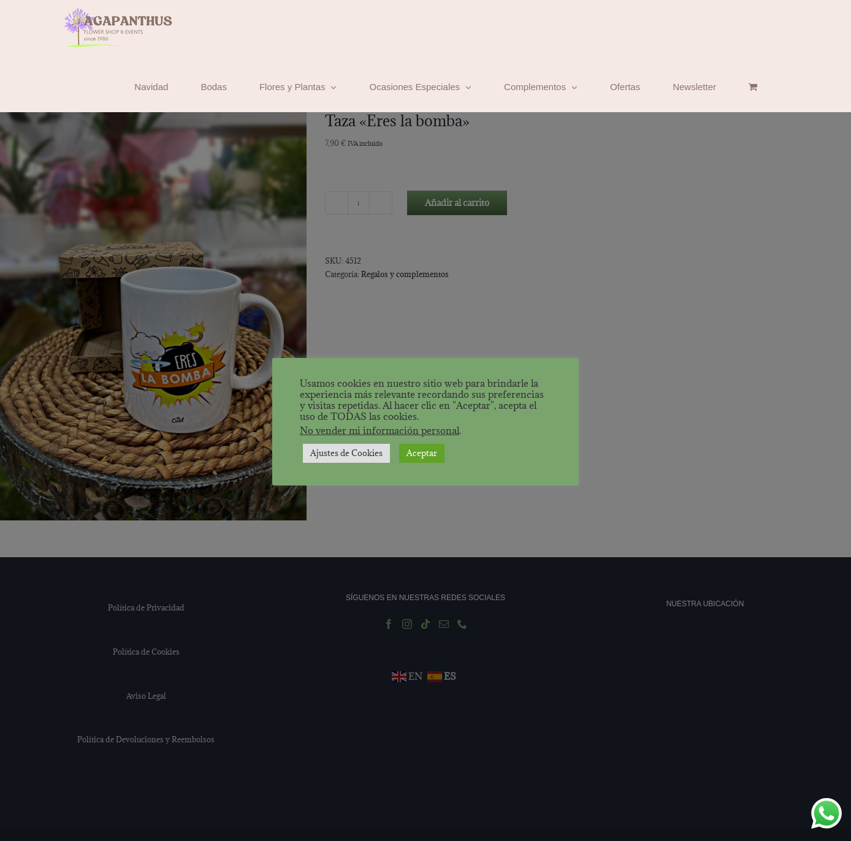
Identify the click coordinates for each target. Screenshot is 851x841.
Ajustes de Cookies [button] (346, 453)
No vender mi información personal (379, 430)
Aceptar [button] (421, 453)
